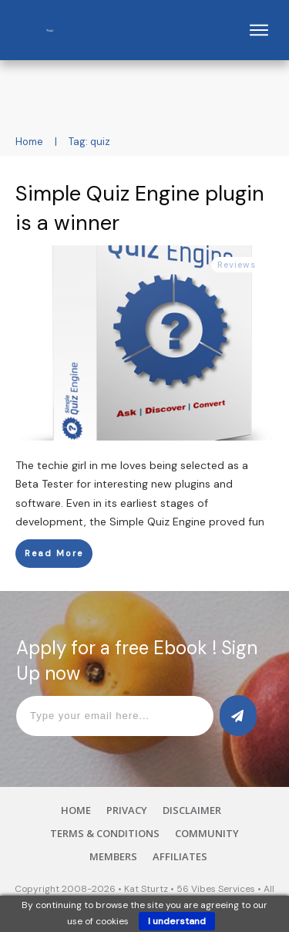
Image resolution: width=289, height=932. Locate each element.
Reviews (236, 264)
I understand (177, 921)
